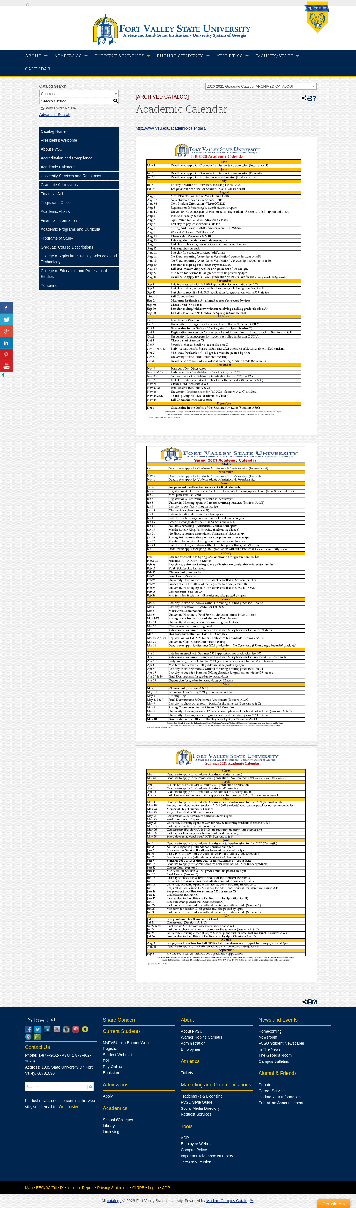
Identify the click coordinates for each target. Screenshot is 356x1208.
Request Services (196, 1114)
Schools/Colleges (118, 1120)
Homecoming (270, 1031)
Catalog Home (53, 131)
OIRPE (138, 1187)
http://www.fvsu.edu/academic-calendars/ (171, 128)
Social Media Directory (200, 1108)
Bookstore (111, 1073)
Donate (265, 1084)
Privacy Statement (113, 1187)
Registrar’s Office (56, 202)
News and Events (278, 1020)
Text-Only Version (196, 1162)
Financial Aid (52, 193)
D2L (106, 1061)
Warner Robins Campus (201, 1037)
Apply (108, 1096)
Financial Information (59, 220)
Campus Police (194, 1150)
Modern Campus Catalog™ (230, 1201)
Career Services (272, 1091)
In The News (269, 1049)
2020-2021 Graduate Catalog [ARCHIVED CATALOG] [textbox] (250, 86)
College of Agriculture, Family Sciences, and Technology (79, 259)
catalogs (114, 1201)
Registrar (111, 1048)
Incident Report (80, 1187)
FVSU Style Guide (196, 1102)
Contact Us (37, 1047)
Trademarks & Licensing (201, 1096)
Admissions (115, 1085)
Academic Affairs (55, 211)
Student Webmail (117, 1054)
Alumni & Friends (278, 1073)
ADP (185, 1138)
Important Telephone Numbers (207, 1156)
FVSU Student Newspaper (281, 1043)
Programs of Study (57, 238)
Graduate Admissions (59, 185)
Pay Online (112, 1066)
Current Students (122, 1031)
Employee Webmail (197, 1143)
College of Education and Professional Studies (74, 274)
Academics (115, 1108)
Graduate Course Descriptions (67, 247)
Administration (193, 1043)
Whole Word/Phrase (61, 108)
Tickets (187, 1073)
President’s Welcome (59, 140)
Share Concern (120, 1020)
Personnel (49, 285)
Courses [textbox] (48, 94)
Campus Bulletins (274, 1061)
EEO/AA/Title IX (50, 1187)
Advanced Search (54, 114)
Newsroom (268, 1037)
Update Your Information (280, 1097)
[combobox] (261, 86)
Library (109, 1125)
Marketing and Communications (216, 1085)
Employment (191, 1049)
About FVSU (52, 149)
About (187, 1020)
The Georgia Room (275, 1055)
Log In (153, 1187)
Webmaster (68, 1106)
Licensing (111, 1132)
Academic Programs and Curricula (70, 229)
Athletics (190, 1061)
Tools (186, 1126)
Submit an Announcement (281, 1103)
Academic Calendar (58, 167)
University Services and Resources (71, 176)
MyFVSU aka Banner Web (126, 1042)
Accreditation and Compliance (67, 158)
